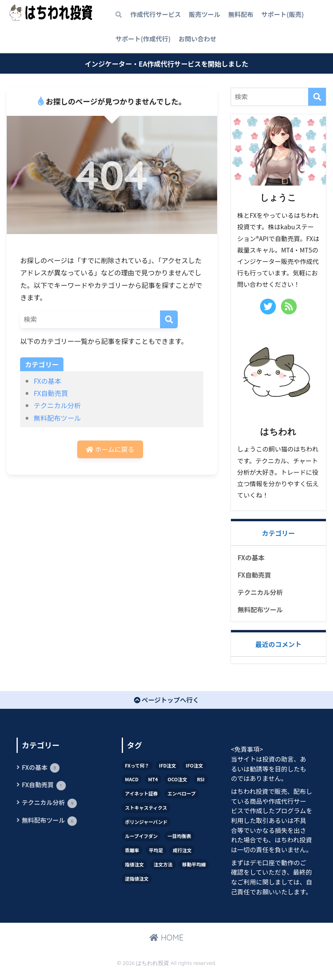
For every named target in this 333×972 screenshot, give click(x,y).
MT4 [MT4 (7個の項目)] (153, 780)
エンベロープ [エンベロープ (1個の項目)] (181, 794)
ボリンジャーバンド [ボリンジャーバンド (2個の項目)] (146, 823)
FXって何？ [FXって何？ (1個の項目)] (137, 766)
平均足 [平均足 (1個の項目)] (156, 851)
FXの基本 (47, 381)
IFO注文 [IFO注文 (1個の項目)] (194, 766)
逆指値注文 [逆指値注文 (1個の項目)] (137, 879)
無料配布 (240, 14)
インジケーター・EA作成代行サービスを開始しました (166, 64)
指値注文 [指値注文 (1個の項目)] (134, 865)
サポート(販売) (282, 14)
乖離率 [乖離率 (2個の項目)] (132, 851)
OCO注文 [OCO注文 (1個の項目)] (177, 780)
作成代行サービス (155, 14)
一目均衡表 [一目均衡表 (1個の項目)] (179, 837)
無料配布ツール (57, 418)
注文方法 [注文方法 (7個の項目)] (163, 865)
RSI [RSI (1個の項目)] (201, 780)
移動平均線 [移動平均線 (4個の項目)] (194, 865)
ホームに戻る (110, 449)
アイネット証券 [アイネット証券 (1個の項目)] (141, 794)
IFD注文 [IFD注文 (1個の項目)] (167, 766)
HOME (166, 939)
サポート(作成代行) (143, 38)
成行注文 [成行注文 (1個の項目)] (182, 851)
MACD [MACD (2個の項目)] (131, 780)
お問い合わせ (197, 38)
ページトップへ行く (166, 701)
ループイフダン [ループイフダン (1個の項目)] (141, 837)
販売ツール (204, 14)
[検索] (169, 319)
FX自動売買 (50, 393)
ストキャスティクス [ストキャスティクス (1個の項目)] (146, 808)
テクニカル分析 (57, 405)
